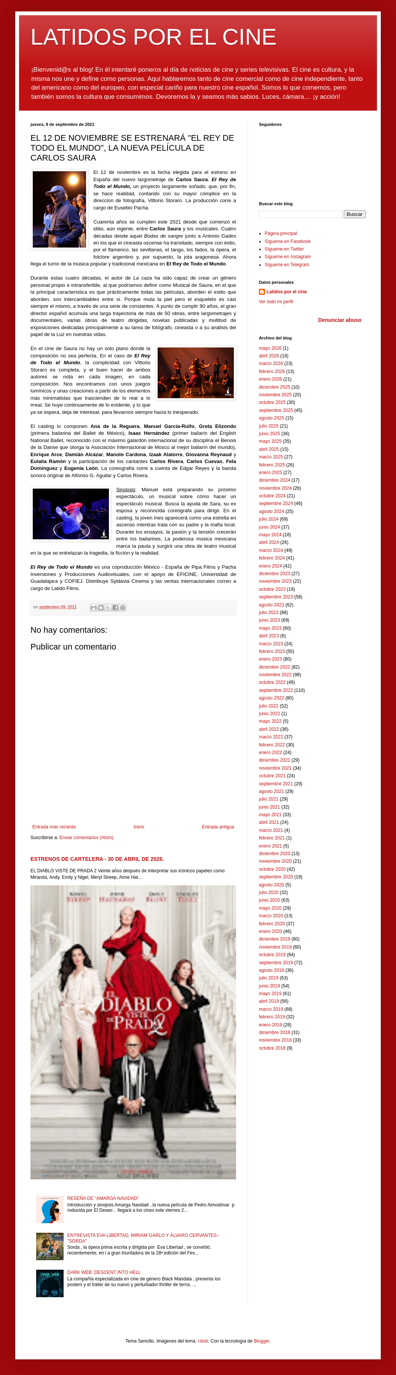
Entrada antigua (218, 827)
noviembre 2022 (275, 674)
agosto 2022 (271, 698)
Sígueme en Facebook (288, 241)
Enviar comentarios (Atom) (86, 837)
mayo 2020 (270, 908)
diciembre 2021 (274, 760)
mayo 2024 (270, 534)
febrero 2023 (272, 651)
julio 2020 (268, 892)
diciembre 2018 (274, 1032)
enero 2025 (270, 472)
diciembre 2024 (274, 480)
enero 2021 (270, 846)
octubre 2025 (272, 402)
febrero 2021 (272, 838)
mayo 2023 (270, 628)
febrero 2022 (272, 745)
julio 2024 (268, 519)
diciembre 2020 (274, 853)
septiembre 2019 (276, 962)
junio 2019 (269, 986)
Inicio (139, 827)
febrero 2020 (272, 923)
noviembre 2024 (275, 488)
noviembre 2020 (275, 861)
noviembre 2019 (275, 947)
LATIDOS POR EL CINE (153, 37)
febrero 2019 (272, 1017)
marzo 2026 (271, 363)
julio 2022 (268, 706)
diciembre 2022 (274, 667)
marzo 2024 (271, 550)
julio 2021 (268, 799)
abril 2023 (269, 635)
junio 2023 (269, 620)
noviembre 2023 (275, 581)
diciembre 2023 (274, 573)
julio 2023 (268, 612)
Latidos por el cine (287, 291)
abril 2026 (269, 356)
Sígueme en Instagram (288, 256)
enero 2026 (270, 379)
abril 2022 (269, 729)
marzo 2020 (271, 915)
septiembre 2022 (276, 690)
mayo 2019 (270, 993)
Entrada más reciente (54, 827)
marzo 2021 (271, 830)
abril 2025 (269, 449)
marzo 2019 (271, 1009)
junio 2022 (269, 713)
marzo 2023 (271, 643)
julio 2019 (268, 978)
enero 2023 (270, 659)
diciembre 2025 (274, 387)
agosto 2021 (271, 791)
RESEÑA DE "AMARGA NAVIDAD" (103, 1198)
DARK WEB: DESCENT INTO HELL (104, 1272)
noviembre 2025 (275, 394)
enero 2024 (270, 566)
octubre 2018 (272, 1048)
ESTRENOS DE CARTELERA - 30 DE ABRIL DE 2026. (97, 859)
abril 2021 (269, 822)
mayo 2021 (270, 814)
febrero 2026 (272, 371)
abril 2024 (269, 542)
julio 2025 (268, 426)
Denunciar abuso (340, 320)
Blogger (261, 1341)
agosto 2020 (271, 885)
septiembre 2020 (276, 877)
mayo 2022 (270, 721)
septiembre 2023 (276, 597)
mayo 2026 (270, 348)
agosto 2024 (271, 511)
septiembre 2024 (276, 503)
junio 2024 (269, 527)
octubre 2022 (272, 682)
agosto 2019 (271, 970)
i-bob (203, 1341)
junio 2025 (269, 433)
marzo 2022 (271, 737)
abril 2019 (269, 1001)
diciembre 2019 (274, 939)
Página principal (281, 233)
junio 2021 (269, 807)
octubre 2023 (272, 589)
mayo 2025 (270, 441)
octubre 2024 (272, 496)
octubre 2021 (272, 775)
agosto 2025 (271, 418)
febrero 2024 (272, 558)
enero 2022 (270, 752)
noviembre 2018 (275, 1040)
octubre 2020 (272, 869)
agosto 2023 (271, 605)
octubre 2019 (272, 954)
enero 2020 (270, 931)
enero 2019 (270, 1025)
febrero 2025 (272, 465)
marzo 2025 (271, 457)
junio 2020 (269, 900)
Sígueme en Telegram (287, 264)
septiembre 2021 (276, 783)
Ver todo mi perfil (276, 301)
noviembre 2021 (275, 768)
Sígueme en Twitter (284, 249)
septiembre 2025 (276, 410)
